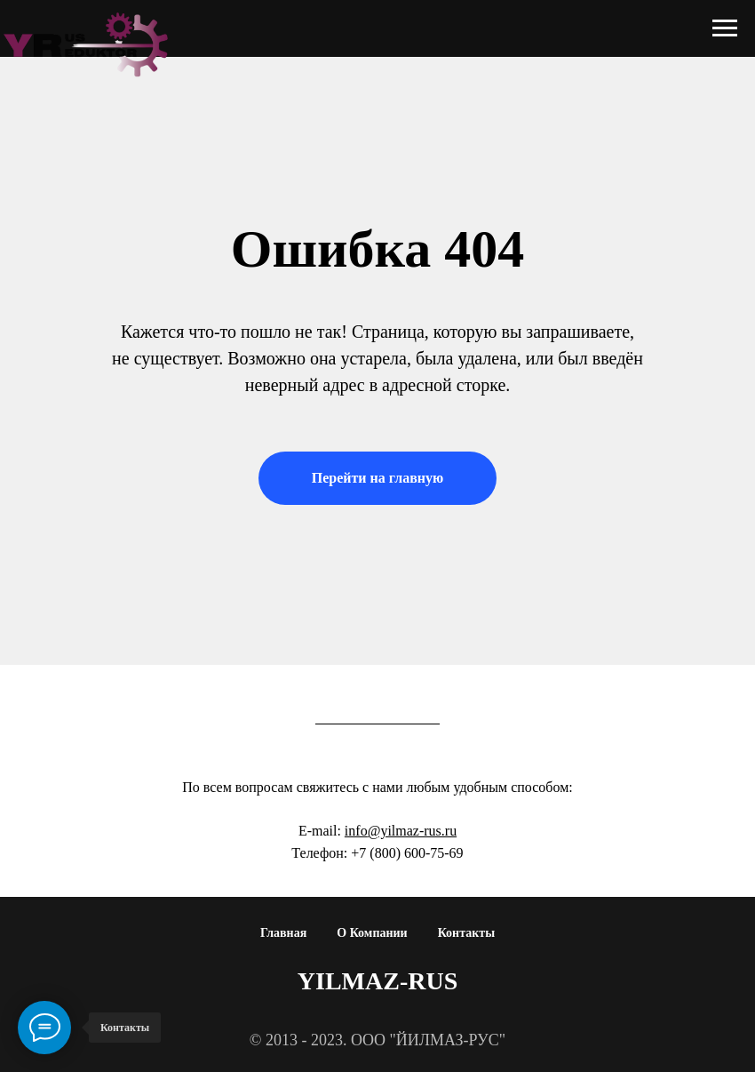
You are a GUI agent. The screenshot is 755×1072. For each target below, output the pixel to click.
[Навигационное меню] (724, 28)
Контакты (466, 933)
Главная (283, 933)
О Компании (372, 933)
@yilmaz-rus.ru (412, 830)
